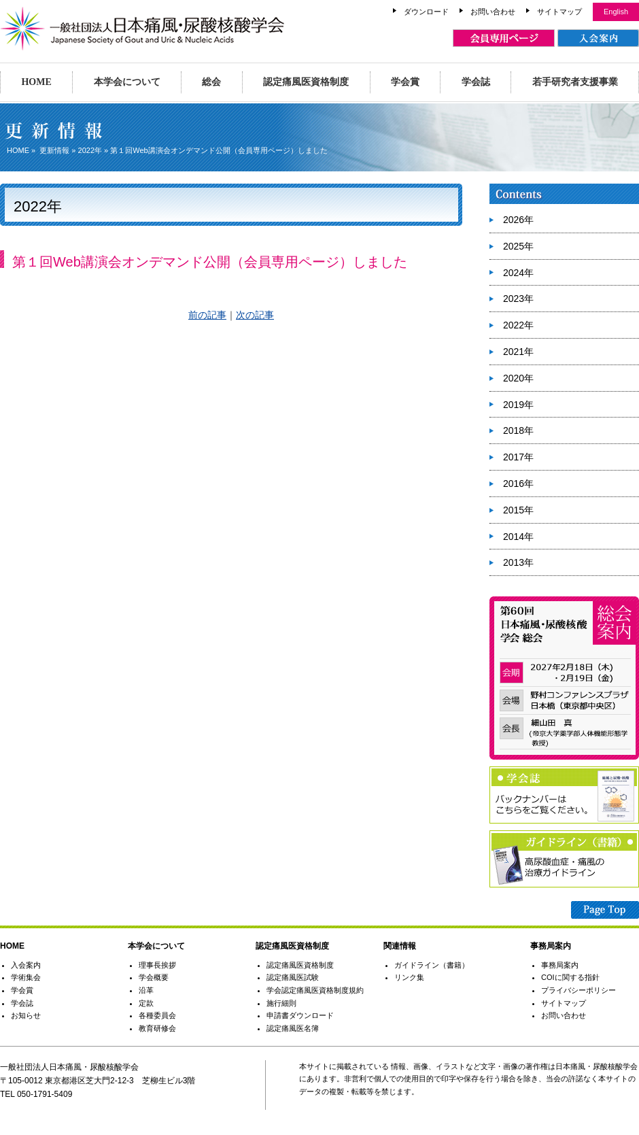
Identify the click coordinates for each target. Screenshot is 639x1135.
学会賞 (405, 82)
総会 (211, 82)
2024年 (518, 272)
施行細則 (281, 1003)
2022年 (90, 150)
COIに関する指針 (570, 977)
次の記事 (255, 314)
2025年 (518, 246)
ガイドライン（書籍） (431, 965)
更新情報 (54, 150)
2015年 (518, 510)
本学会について (127, 82)
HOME (36, 82)
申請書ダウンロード (300, 1015)
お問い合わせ (492, 11)
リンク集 (409, 977)
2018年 (518, 430)
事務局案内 (559, 965)
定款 (146, 1003)
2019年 (518, 404)
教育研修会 (157, 1028)
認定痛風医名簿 (292, 1028)
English (616, 11)
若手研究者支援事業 (575, 82)
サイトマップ (559, 11)
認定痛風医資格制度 (306, 82)
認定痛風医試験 (292, 977)
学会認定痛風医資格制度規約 (315, 990)
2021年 (518, 351)
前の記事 (207, 314)
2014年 (518, 536)
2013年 (518, 562)
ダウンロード (426, 11)
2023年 (518, 298)
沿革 (146, 990)
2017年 (518, 457)
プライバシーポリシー (578, 990)
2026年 (518, 219)
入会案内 (26, 965)
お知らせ (26, 1015)
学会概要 (154, 977)
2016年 (518, 483)
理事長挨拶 (157, 965)
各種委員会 (157, 1015)
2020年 (518, 378)
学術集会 (26, 977)
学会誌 (476, 82)
